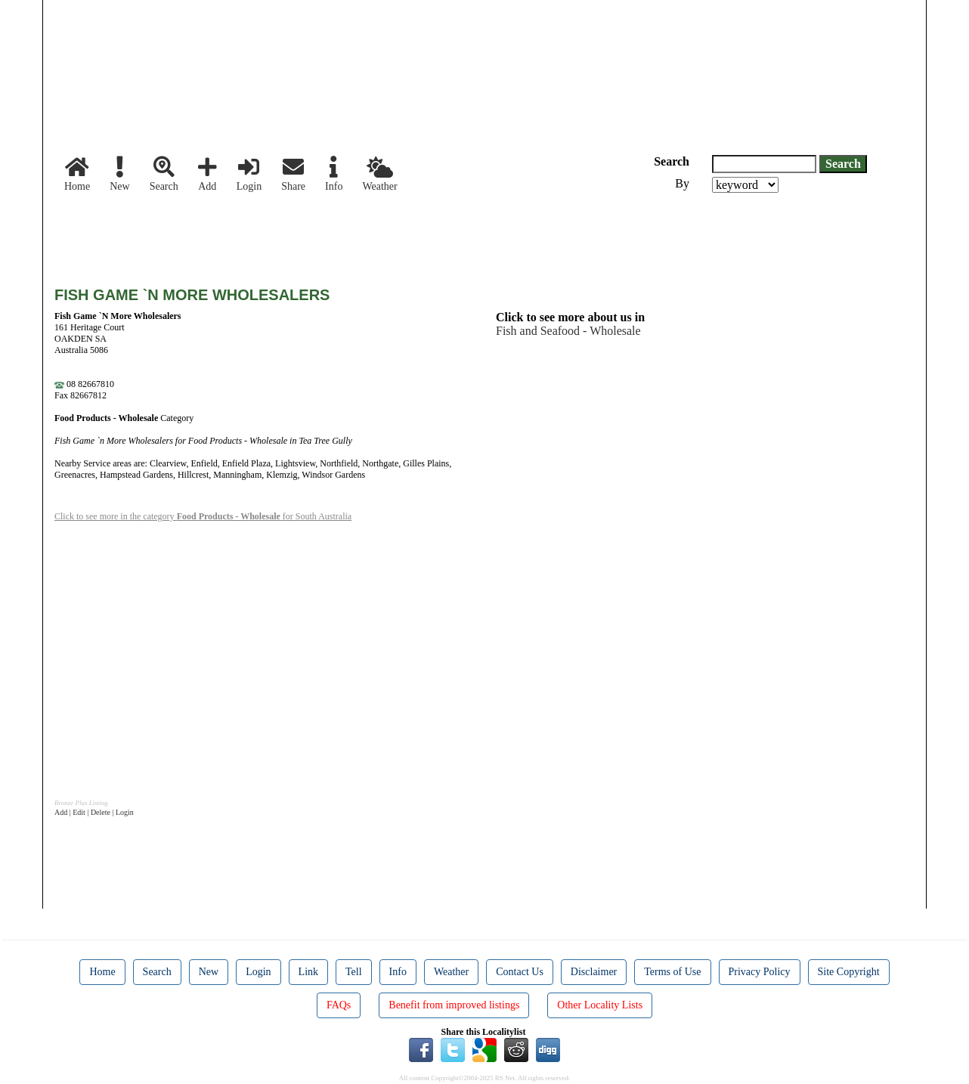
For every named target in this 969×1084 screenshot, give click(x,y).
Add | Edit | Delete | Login (94, 812)
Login (249, 174)
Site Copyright (849, 971)
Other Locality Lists (599, 1005)
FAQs (339, 1005)
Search (164, 174)
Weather (379, 174)
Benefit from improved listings (454, 1005)
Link (308, 971)
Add (207, 174)
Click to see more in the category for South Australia (202, 516)
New (119, 174)
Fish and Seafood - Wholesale (568, 330)
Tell (353, 971)
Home (77, 174)
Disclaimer (594, 971)
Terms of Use (672, 971)
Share (293, 174)
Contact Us (519, 971)
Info (333, 174)
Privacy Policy (760, 971)
